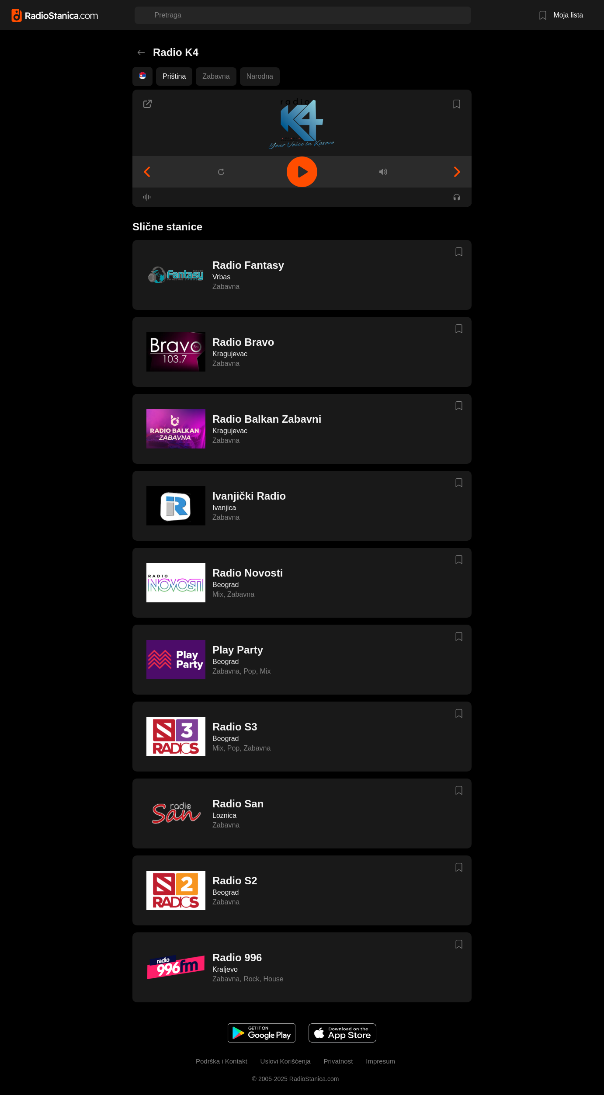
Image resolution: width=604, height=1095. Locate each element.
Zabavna (215, 76)
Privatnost (338, 1061)
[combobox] (155, 15)
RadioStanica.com (313, 1078)
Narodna (259, 76)
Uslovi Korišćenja (285, 1061)
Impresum (380, 1061)
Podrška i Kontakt (221, 1061)
